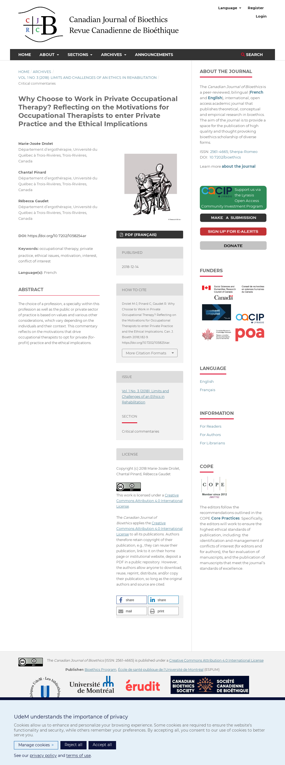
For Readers (210, 426)
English (207, 381)
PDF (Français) (140, 234)
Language (228, 8)
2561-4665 (219, 151)
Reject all (73, 744)
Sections (78, 54)
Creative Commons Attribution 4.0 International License (149, 500)
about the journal (238, 166)
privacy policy (43, 755)
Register (256, 8)
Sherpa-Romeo (243, 151)
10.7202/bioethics (225, 157)
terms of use (78, 755)
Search (252, 54)
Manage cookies (36, 745)
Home (24, 54)
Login (261, 16)
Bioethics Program (100, 669)
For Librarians (212, 443)
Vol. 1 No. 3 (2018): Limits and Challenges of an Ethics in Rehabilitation (87, 77)
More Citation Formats (146, 353)
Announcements (154, 54)
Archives (112, 54)
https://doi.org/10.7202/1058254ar (57, 235)
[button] (131, 600)
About (48, 54)
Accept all (102, 744)
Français (207, 390)
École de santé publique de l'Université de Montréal (160, 669)
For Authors (210, 434)
